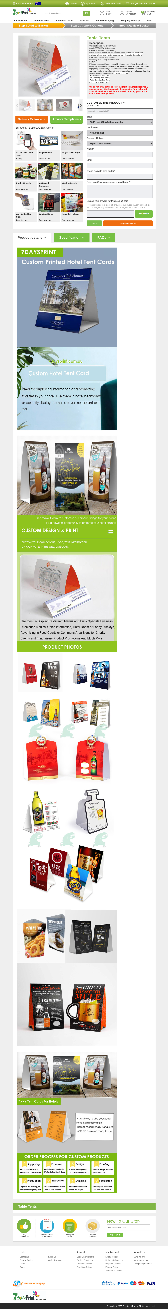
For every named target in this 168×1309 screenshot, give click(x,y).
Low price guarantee (143, 1264)
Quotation (88, 3)
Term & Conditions (114, 1270)
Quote (22, 1267)
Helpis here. (106, 13)
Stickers (84, 20)
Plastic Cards (41, 20)
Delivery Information (114, 1260)
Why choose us (141, 1260)
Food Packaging (105, 20)
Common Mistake (85, 1264)
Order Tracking (55, 1260)
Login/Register (112, 1257)
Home (71, 3)
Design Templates (85, 1260)
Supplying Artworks (85, 1257)
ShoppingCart (148, 13)
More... (150, 20)
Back (94, 223)
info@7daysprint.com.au (141, 3)
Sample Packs (26, 1260)
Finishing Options (84, 1267)
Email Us (52, 1257)
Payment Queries (113, 1264)
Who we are (139, 1257)
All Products (20, 20)
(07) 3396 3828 (110, 3)
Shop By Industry (130, 20)
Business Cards (64, 20)
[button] (81, 105)
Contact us (24, 1257)
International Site (24, 3)
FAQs (22, 1264)
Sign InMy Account (128, 13)
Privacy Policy (112, 1267)
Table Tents (98, 38)
